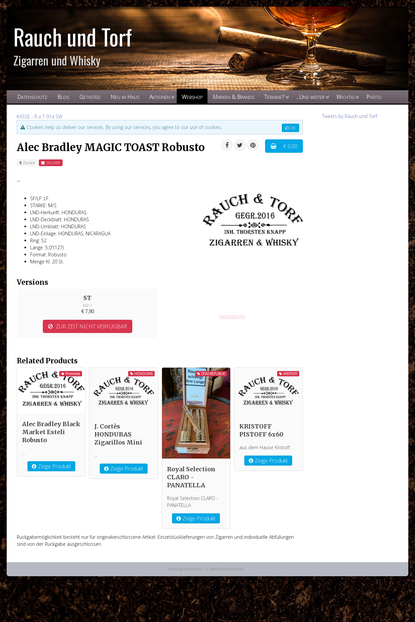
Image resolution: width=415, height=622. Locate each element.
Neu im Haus (124, 97)
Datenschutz (32, 97)
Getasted (89, 97)
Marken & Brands (233, 97)
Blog (63, 97)
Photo (374, 97)
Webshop (192, 97)
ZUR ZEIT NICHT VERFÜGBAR (87, 321)
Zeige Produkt (51, 513)
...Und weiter (310, 97)
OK (290, 128)
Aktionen (159, 97)
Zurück (27, 162)
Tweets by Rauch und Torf (349, 116)
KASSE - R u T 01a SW (39, 116)
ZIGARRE (50, 162)
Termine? (274, 97)
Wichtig (345, 97)
